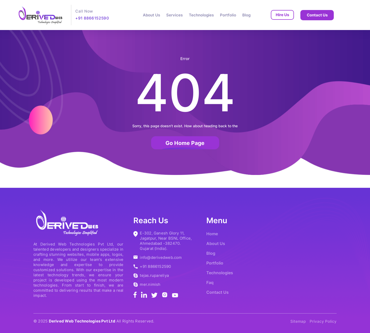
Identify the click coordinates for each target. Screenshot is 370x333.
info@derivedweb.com (161, 257)
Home (212, 233)
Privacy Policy (323, 321)
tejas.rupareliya (154, 275)
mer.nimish (150, 284)
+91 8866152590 (92, 18)
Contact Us (317, 15)
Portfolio (228, 15)
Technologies (201, 15)
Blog (246, 15)
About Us (151, 15)
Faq (210, 282)
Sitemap (298, 321)
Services (174, 15)
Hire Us (282, 14)
